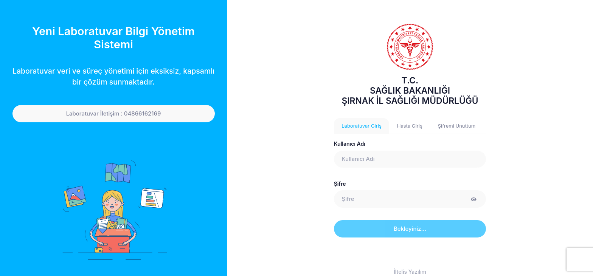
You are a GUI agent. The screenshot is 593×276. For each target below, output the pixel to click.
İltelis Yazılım (410, 271)
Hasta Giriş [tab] (409, 126)
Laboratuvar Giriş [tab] (362, 126)
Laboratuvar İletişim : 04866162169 (113, 113)
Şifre (340, 183)
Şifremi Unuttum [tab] (456, 126)
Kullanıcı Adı (349, 143)
